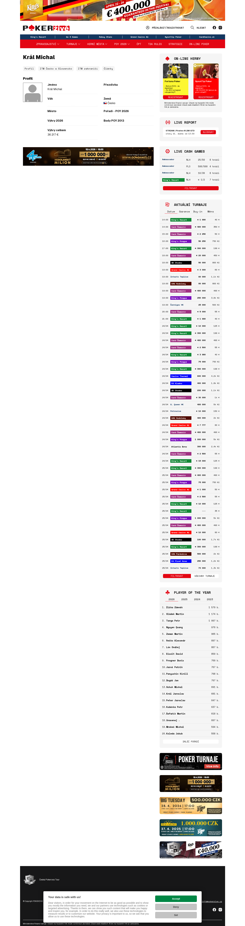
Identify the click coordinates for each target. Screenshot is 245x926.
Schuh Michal (174, 687)
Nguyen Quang (174, 627)
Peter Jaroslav (175, 700)
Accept (176, 898)
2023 (210, 599)
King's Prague (179, 241)
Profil (29, 68)
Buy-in (197, 211)
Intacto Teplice (179, 277)
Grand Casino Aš (139, 36)
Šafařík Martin (175, 713)
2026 (172, 599)
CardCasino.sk (207, 36)
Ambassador (168, 159)
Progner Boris (175, 660)
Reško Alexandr (175, 640)
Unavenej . (173, 720)
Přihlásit (159, 27)
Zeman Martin (174, 634)
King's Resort (38, 36)
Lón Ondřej (173, 647)
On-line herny (187, 58)
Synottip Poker (173, 36)
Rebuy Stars (105, 36)
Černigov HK (176, 305)
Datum (171, 211)
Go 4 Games (72, 36)
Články (108, 68)
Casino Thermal (179, 376)
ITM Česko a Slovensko (56, 68)
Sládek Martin (175, 614)
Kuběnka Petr (174, 707)
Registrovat (175, 27)
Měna (211, 211)
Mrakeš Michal (175, 727)
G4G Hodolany (178, 283)
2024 (197, 599)
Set (176, 915)
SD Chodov (176, 262)
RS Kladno (176, 383)
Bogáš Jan (172, 680)
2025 (184, 599)
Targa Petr (173, 620)
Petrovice (175, 411)
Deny (176, 907)
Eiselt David (174, 654)
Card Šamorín (178, 226)
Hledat (201, 27)
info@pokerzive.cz (212, 901)
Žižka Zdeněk (174, 607)
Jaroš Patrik (174, 667)
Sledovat (208, 132)
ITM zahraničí (88, 68)
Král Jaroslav (175, 693)
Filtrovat (191, 188)
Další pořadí (191, 741)
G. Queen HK (176, 404)
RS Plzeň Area (179, 561)
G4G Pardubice (179, 554)
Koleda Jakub (174, 733)
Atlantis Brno (179, 446)
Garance (184, 211)
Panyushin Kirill (177, 673)
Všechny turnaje (204, 576)
